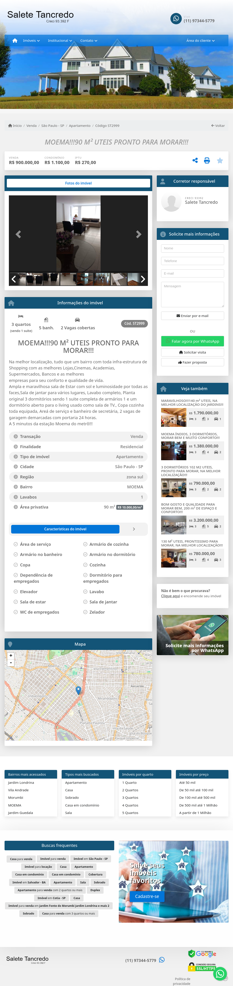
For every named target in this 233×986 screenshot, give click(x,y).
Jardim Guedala (20, 812)
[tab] (23, 183)
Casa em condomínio (82, 805)
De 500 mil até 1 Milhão (198, 805)
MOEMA (14, 805)
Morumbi (15, 797)
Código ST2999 (107, 125)
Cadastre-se (147, 896)
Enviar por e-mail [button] (192, 315)
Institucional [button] (58, 40)
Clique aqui (170, 596)
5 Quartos (130, 812)
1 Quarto (129, 782)
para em (58, 906)
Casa (69, 790)
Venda (31, 125)
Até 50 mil (187, 782)
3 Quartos (130, 797)
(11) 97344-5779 (199, 20)
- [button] (11, 662)
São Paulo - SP (52, 125)
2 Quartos (130, 790)
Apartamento (80, 125)
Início (15, 125)
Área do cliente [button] (199, 40)
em (91, 859)
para (21, 859)
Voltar (218, 125)
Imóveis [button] (29, 40)
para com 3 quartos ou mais (68, 913)
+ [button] (10, 656)
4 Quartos (130, 805)
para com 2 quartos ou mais (50, 890)
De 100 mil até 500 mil (197, 797)
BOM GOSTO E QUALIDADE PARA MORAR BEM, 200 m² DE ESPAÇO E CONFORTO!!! (189, 508)
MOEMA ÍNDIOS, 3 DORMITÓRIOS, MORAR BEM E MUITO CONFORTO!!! (190, 436)
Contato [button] (86, 40)
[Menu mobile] (15, 41)
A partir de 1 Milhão (195, 812)
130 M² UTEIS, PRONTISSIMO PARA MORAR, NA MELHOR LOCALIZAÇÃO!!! (192, 543)
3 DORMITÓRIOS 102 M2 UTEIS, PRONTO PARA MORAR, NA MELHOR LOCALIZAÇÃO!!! (190, 471)
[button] (19, 234)
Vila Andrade (18, 790)
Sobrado (72, 797)
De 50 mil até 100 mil (196, 790)
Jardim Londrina (21, 782)
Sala (68, 812)
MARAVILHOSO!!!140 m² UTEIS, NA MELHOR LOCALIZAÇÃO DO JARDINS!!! (192, 402)
